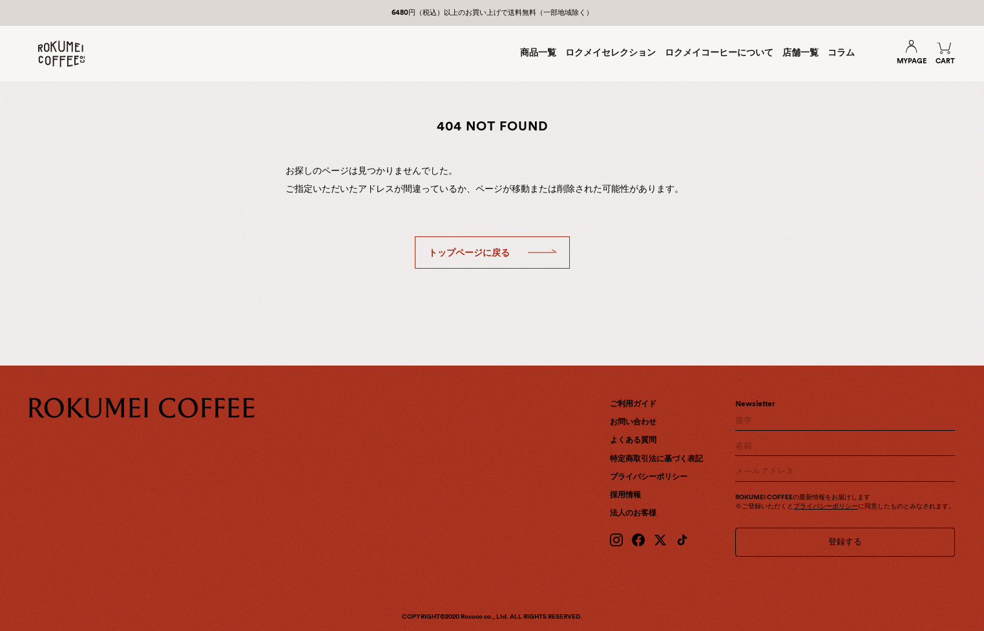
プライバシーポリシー (648, 476)
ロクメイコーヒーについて (719, 52)
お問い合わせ (633, 421)
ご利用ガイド (633, 403)
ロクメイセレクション (610, 52)
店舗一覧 (800, 52)
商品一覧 (538, 52)
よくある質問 (633, 439)
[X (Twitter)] (660, 539)
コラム (841, 52)
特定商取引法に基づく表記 (656, 458)
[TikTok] (682, 539)
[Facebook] (638, 539)
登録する (845, 541)
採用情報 (625, 494)
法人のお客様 (633, 512)
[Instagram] (616, 539)
